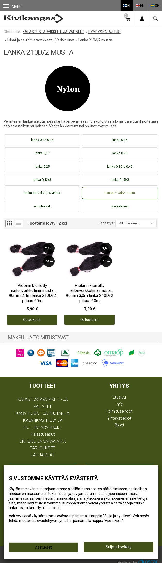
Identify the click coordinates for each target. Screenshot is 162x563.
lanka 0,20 (119, 153)
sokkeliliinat (120, 206)
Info (119, 399)
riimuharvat (42, 206)
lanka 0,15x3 (120, 180)
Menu (12, 6)
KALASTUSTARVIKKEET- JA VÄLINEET (43, 398)
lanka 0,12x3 (42, 180)
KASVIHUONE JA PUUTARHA (42, 408)
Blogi (119, 420)
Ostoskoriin (29, 315)
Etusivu (119, 392)
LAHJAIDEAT (42, 450)
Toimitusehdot (119, 406)
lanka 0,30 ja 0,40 (119, 166)
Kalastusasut (43, 429)
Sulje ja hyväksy (118, 547)
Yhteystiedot (119, 413)
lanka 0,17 (42, 153)
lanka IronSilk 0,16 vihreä (42, 193)
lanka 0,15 (119, 140)
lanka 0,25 (42, 166)
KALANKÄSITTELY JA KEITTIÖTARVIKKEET (42, 419)
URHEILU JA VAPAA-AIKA (43, 436)
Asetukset (43, 547)
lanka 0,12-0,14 (42, 140)
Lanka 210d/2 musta (120, 193)
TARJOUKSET (42, 443)
